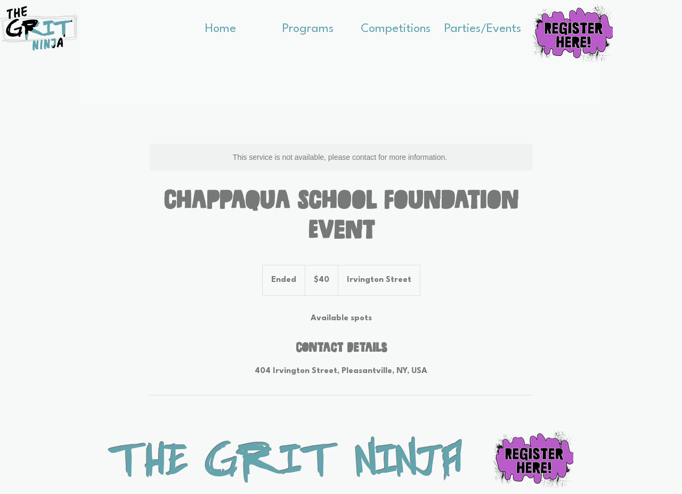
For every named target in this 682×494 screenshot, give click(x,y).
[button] (308, 26)
